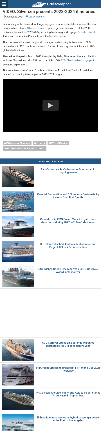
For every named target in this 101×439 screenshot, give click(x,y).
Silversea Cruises (36, 28)
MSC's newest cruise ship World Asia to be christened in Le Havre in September (68, 394)
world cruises (86, 32)
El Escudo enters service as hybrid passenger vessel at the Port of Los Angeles (68, 419)
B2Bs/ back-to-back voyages (76, 60)
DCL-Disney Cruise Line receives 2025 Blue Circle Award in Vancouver (68, 270)
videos (40, 143)
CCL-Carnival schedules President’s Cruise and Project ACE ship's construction (68, 246)
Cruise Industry (35, 16)
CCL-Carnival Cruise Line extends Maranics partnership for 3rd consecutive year (68, 344)
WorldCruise (59, 143)
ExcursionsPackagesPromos (25, 148)
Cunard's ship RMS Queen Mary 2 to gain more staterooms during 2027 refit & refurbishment (68, 221)
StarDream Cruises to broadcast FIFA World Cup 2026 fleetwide (68, 369)
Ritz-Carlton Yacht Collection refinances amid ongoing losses (68, 171)
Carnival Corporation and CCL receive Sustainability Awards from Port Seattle (68, 196)
